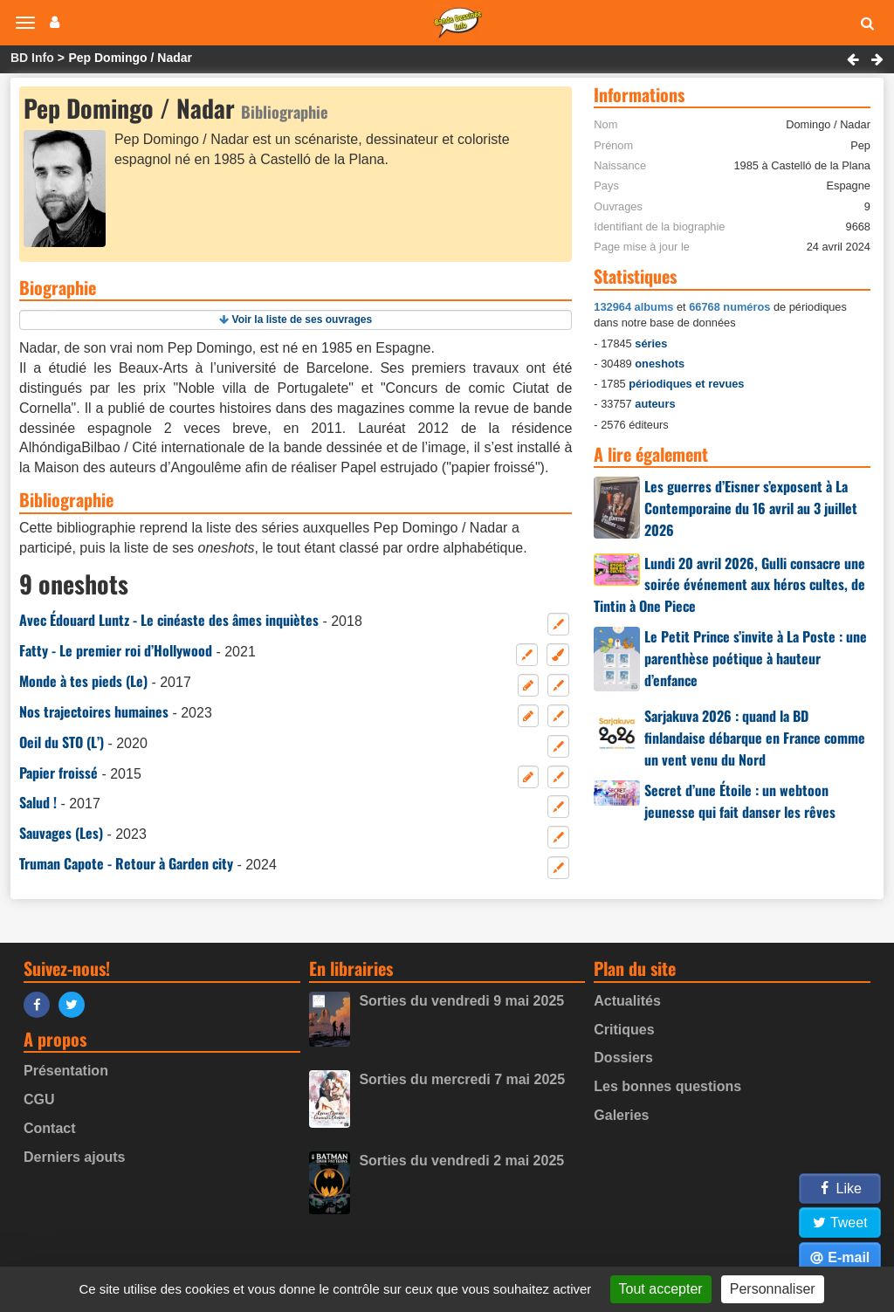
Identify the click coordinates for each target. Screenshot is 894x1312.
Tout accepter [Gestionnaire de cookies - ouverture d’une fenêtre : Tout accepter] (661, 1288)
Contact (50, 1128)
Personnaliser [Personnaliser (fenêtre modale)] (772, 1288)
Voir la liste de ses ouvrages (302, 319)
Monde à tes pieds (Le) (83, 680)
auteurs (655, 403)
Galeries (621, 1115)
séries (651, 343)
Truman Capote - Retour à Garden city (126, 863)
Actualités (627, 1000)
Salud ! (38, 802)
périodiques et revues (686, 383)
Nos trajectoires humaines (93, 711)
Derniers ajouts (74, 1157)
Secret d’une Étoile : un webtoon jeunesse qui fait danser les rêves (740, 801)
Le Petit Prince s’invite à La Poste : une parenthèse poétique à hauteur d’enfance (755, 658)
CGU (39, 1099)
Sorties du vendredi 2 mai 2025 (461, 1160)
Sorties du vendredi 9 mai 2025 (461, 1000)
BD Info (32, 58)
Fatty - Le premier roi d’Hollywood (115, 650)
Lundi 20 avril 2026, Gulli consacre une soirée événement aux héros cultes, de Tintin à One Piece (729, 585)
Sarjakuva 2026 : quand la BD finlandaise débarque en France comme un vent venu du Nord (754, 737)
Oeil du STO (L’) (61, 742)
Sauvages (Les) (61, 832)
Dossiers (623, 1057)
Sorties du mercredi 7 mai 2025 (462, 1079)
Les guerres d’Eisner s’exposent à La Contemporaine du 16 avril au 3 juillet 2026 (750, 508)
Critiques (624, 1029)
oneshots (659, 363)
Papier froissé (58, 772)
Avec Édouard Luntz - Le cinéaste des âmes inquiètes (169, 619)
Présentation (66, 1070)
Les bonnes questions (667, 1086)
